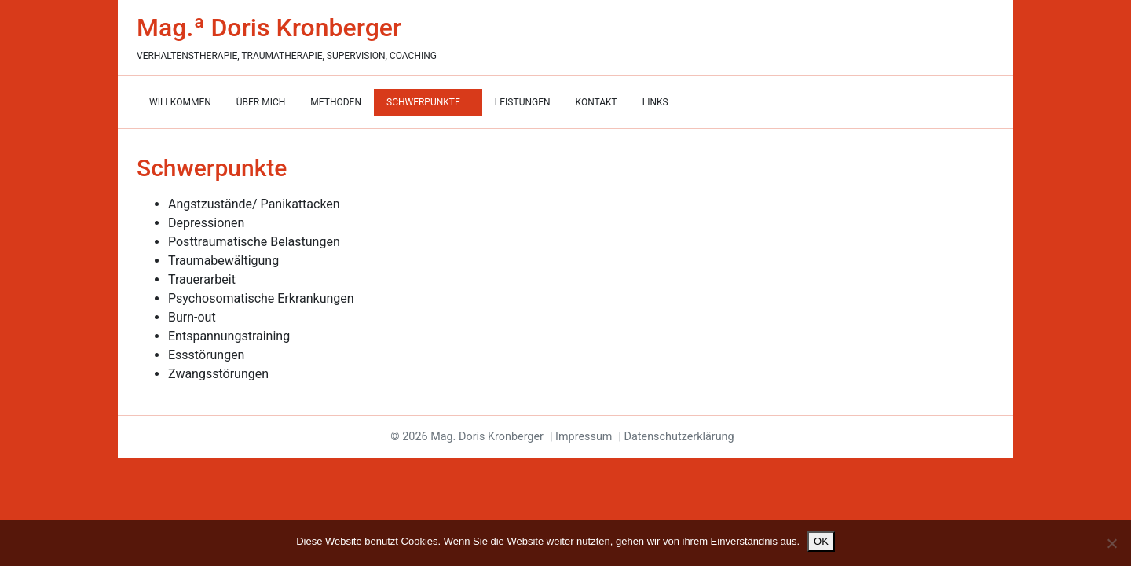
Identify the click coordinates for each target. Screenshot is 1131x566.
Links (655, 102)
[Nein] (1111, 543)
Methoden (335, 102)
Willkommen (180, 102)
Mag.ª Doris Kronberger (269, 27)
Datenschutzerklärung (679, 436)
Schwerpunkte (424, 102)
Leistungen (523, 102)
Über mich (261, 102)
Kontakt (596, 102)
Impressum (583, 436)
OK (821, 541)
